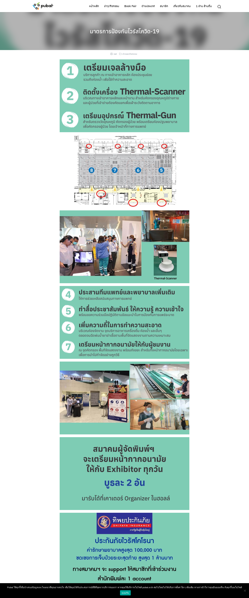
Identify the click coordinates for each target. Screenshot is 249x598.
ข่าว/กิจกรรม (111, 6)
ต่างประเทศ (148, 6)
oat (115, 53)
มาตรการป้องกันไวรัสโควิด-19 (124, 31)
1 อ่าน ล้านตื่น (204, 6)
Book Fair (130, 6)
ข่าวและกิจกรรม (129, 53)
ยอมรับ (125, 593)
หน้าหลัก (94, 6)
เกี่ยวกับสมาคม (182, 6)
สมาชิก (164, 6)
